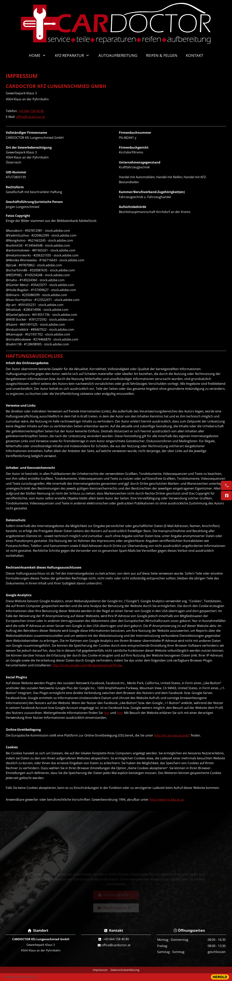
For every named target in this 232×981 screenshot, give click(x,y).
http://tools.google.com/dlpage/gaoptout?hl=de (87, 665)
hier (106, 713)
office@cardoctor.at (30, 117)
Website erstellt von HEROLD (20, 976)
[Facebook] (226, 495)
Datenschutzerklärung (125, 970)
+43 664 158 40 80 (31, 111)
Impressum (100, 970)
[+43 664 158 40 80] (226, 485)
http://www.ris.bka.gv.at (166, 799)
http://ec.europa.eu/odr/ (172, 735)
